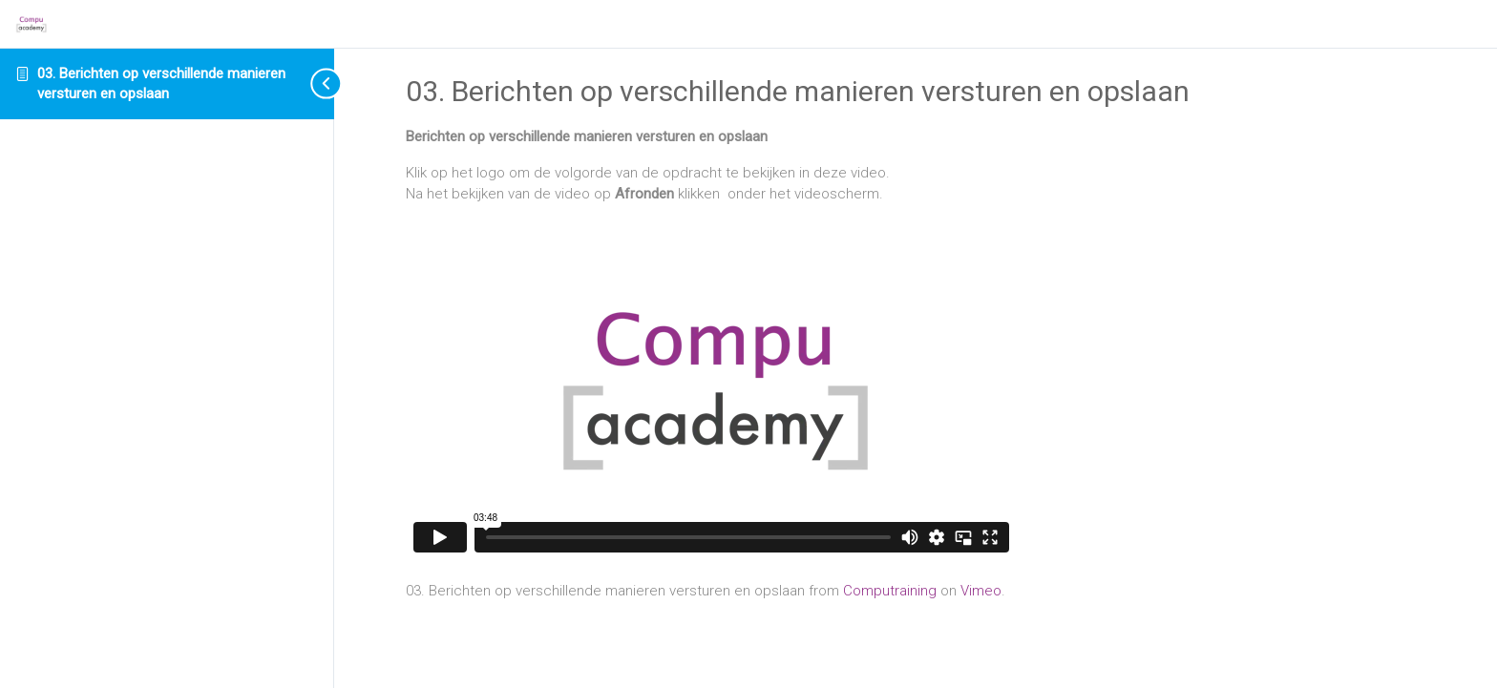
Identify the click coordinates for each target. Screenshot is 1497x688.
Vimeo (981, 590)
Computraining (890, 590)
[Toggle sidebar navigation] (310, 83)
